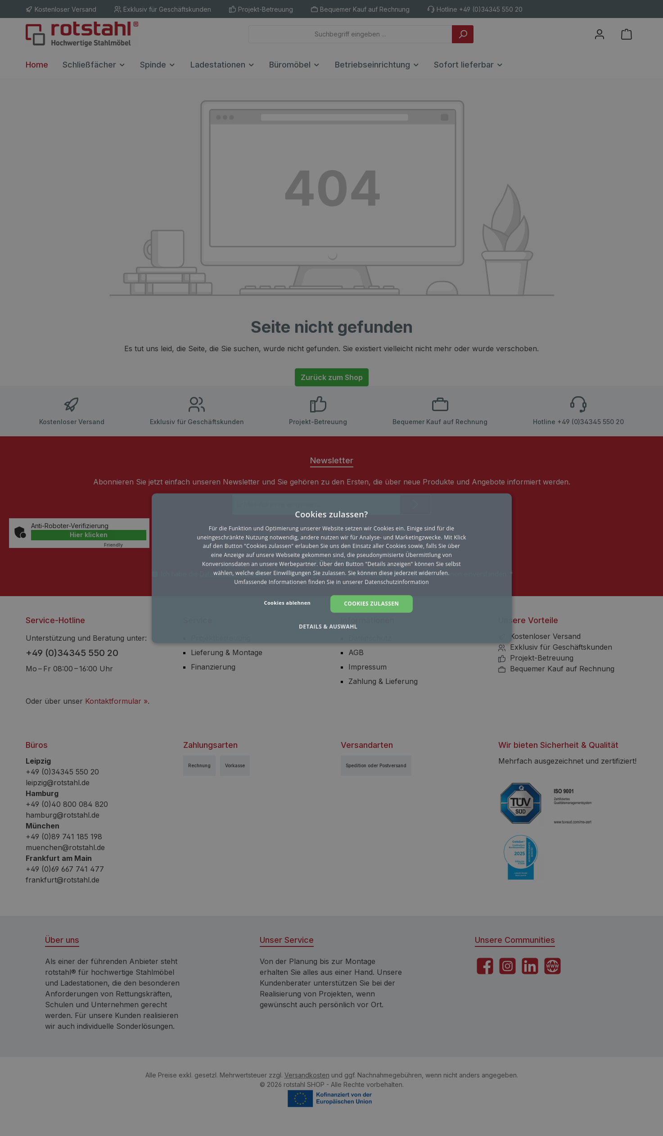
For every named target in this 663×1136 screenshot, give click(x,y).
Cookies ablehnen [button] (287, 602)
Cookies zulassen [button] (371, 603)
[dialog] (332, 568)
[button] (331, 627)
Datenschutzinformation (397, 581)
